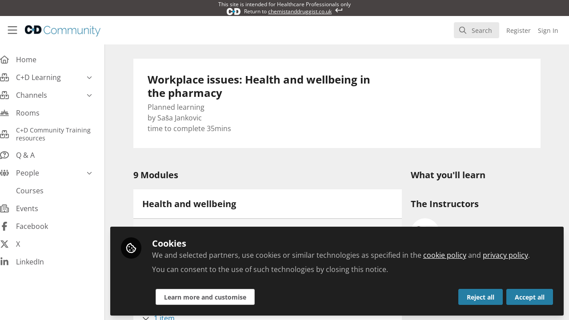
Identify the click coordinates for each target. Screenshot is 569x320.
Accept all (530, 296)
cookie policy (453, 254)
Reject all (480, 296)
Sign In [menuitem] (548, 30)
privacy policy (514, 254)
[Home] (62, 30)
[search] (476, 30)
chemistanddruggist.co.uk (300, 11)
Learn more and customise (214, 296)
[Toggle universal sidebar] (12, 30)
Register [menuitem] (518, 30)
